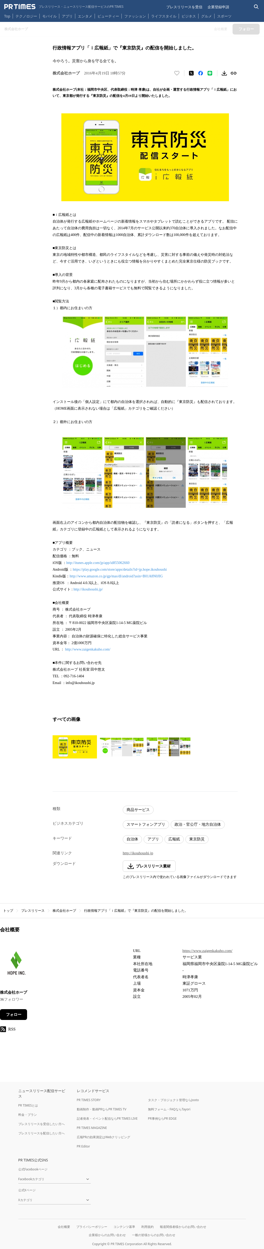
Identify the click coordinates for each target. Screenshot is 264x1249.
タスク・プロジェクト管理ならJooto (173, 1100)
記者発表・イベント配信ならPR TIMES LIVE (107, 1118)
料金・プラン (27, 1114)
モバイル (49, 16)
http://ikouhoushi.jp (138, 853)
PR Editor (83, 1146)
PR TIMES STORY (89, 1100)
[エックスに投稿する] (191, 73)
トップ (8, 911)
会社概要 (64, 1227)
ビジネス (189, 16)
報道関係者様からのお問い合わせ (183, 1227)
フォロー (13, 1014)
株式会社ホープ (64, 911)
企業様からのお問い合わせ (107, 1235)
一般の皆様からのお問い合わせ (153, 1235)
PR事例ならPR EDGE (162, 1118)
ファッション (135, 16)
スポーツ (224, 16)
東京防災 (197, 839)
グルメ (206, 16)
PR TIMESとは (28, 1105)
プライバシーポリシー (91, 1227)
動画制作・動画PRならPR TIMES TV (101, 1109)
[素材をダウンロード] (224, 73)
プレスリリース (33, 911)
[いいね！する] (177, 73)
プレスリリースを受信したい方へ (41, 1124)
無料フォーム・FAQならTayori (169, 1109)
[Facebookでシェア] (200, 73)
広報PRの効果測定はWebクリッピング (103, 1137)
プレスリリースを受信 (184, 6)
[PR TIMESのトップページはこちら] (63, 7)
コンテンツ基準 (124, 1227)
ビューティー (108, 16)
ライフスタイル (163, 16)
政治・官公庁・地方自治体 (198, 824)
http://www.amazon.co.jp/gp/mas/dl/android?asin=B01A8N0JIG (116, 576)
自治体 (132, 839)
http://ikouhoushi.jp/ (88, 589)
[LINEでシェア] (210, 73)
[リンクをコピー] (233, 73)
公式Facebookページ (33, 1169)
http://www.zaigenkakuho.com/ (87, 649)
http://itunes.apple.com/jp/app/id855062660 (97, 563)
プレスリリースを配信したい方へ (41, 1133)
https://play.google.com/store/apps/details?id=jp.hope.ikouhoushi (120, 569)
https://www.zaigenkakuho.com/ (208, 951)
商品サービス (138, 810)
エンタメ (85, 16)
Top (7, 16)
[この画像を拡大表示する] (75, 747)
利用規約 (147, 1227)
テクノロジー (26, 16)
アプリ (67, 16)
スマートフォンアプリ (146, 824)
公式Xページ (27, 1190)
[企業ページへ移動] (16, 965)
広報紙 (174, 839)
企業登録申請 (218, 6)
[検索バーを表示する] (256, 6)
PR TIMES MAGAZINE (92, 1128)
